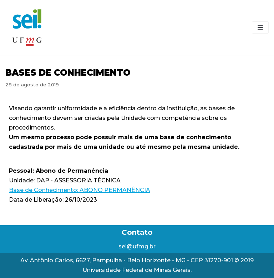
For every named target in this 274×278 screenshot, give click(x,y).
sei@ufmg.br (137, 246)
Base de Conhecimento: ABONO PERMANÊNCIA (79, 190)
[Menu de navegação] (260, 27)
